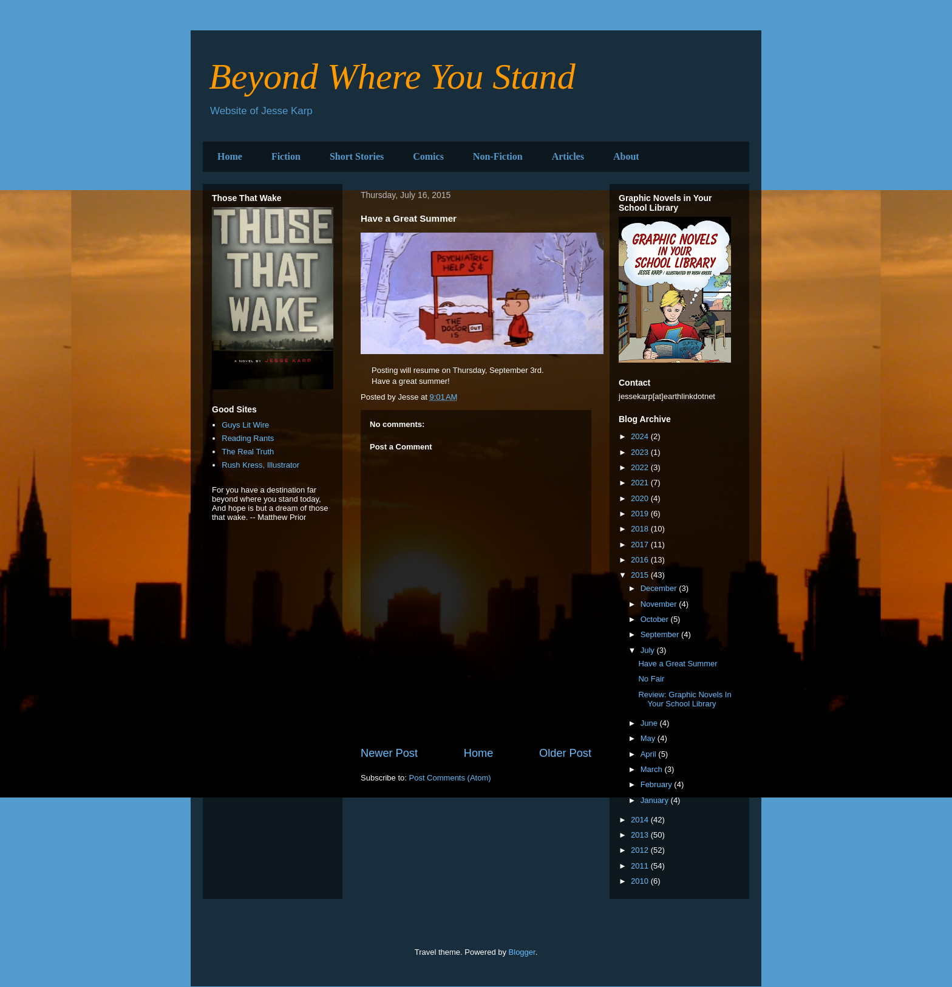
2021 (641, 482)
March (653, 769)
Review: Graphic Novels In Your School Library (684, 699)
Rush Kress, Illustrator (260, 465)
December (660, 588)
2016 (641, 559)
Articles (568, 156)
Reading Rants (248, 438)
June (650, 723)
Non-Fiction (498, 156)
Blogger (522, 952)
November (660, 604)
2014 (641, 819)
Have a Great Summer (677, 663)
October (656, 619)
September (661, 634)
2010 (641, 881)
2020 (641, 498)
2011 (641, 865)
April (650, 754)
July (649, 650)
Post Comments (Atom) (450, 777)
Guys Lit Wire (245, 424)
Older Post (565, 753)
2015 (641, 574)
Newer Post (389, 753)
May (649, 738)
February (658, 784)
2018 (641, 528)
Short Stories (357, 156)
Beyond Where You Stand (392, 76)
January (656, 800)
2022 (641, 467)
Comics (428, 156)
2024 (641, 436)
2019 (641, 513)
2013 (641, 834)
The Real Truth (248, 451)
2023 (641, 452)
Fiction (286, 156)
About (626, 156)
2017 (641, 544)
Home (229, 156)
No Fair (651, 678)
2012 (641, 850)
